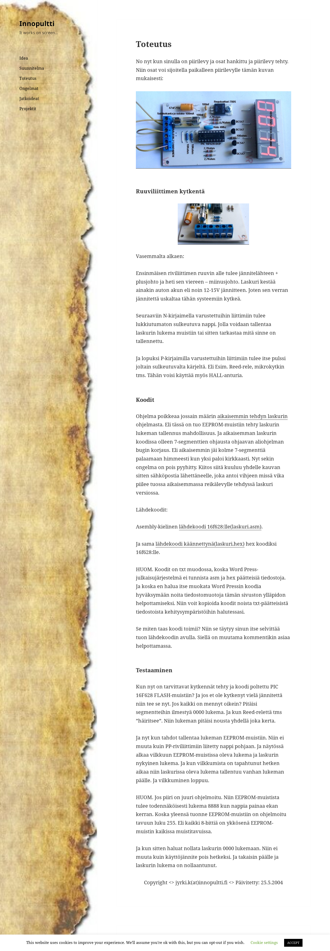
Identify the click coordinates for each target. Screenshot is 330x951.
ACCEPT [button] (293, 942)
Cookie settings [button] (264, 942)
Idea (23, 58)
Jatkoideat (29, 98)
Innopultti (36, 23)
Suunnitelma (31, 68)
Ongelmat (28, 88)
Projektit (27, 108)
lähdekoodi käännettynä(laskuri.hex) (200, 543)
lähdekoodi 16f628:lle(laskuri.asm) (220, 526)
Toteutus (27, 78)
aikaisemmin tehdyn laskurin (252, 416)
